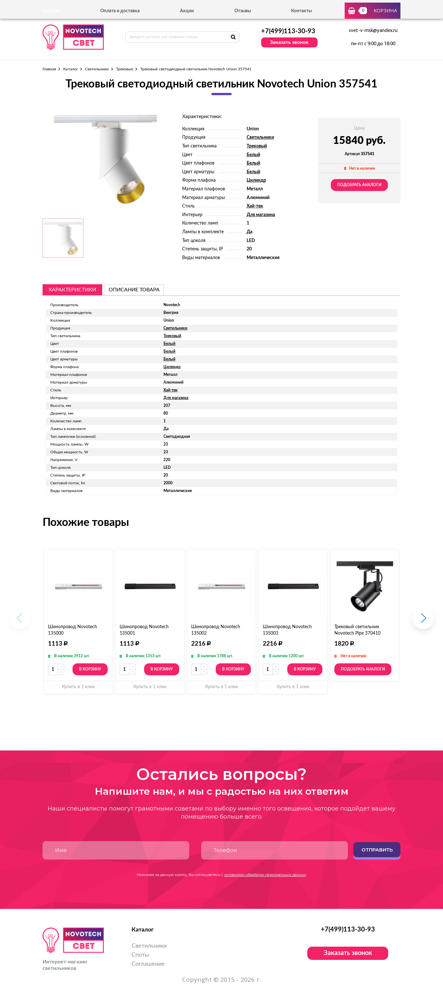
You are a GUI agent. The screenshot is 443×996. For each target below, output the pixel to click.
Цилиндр (256, 180)
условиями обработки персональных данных (265, 874)
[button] (423, 622)
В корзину (90, 669)
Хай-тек (255, 206)
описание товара (134, 289)
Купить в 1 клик (78, 687)
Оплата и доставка (120, 11)
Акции (187, 11)
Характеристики (72, 289)
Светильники (97, 69)
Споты (140, 955)
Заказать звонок (289, 42)
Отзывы (242, 11)
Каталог (70, 69)
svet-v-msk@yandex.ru (373, 30)
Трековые (124, 69)
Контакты (301, 11)
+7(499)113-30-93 (288, 31)
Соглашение (148, 964)
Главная (49, 69)
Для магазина (261, 215)
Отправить (377, 850)
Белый (253, 155)
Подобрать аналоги (359, 185)
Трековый (257, 146)
